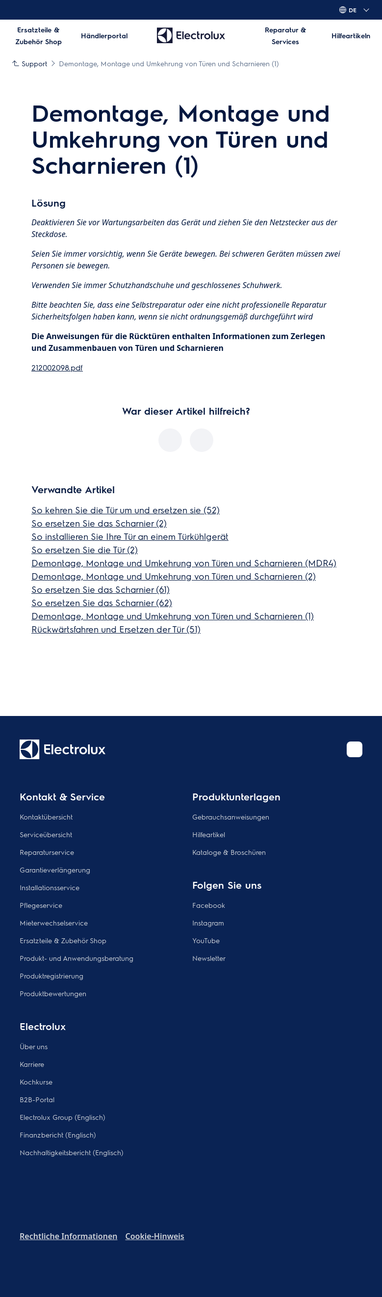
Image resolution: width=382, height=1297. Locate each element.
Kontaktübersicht (46, 816)
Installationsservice (49, 887)
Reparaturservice (47, 851)
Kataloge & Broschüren (229, 851)
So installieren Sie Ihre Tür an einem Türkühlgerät (130, 536)
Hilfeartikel (208, 834)
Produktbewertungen (53, 993)
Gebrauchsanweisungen (230, 816)
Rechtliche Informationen (68, 1236)
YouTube (206, 940)
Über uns (34, 1046)
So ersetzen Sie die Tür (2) (84, 549)
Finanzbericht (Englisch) (58, 1134)
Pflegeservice (41, 904)
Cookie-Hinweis (154, 1236)
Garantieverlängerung (55, 869)
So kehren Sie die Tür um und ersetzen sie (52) (125, 509)
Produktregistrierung (51, 975)
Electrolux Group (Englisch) (62, 1116)
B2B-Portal (37, 1099)
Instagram (208, 922)
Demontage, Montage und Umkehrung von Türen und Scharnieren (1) (172, 615)
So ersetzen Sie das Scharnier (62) (101, 602)
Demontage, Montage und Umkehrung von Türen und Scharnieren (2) (173, 576)
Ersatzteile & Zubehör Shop (63, 940)
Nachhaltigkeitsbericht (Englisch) (72, 1152)
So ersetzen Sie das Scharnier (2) (99, 523)
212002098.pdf (57, 367)
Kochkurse (36, 1081)
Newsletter (209, 957)
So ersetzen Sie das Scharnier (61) (100, 589)
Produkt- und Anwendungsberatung (76, 957)
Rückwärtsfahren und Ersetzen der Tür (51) (116, 629)
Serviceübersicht (46, 834)
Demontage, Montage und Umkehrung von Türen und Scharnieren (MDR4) (183, 562)
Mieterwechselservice (54, 922)
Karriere (32, 1063)
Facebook (208, 904)
